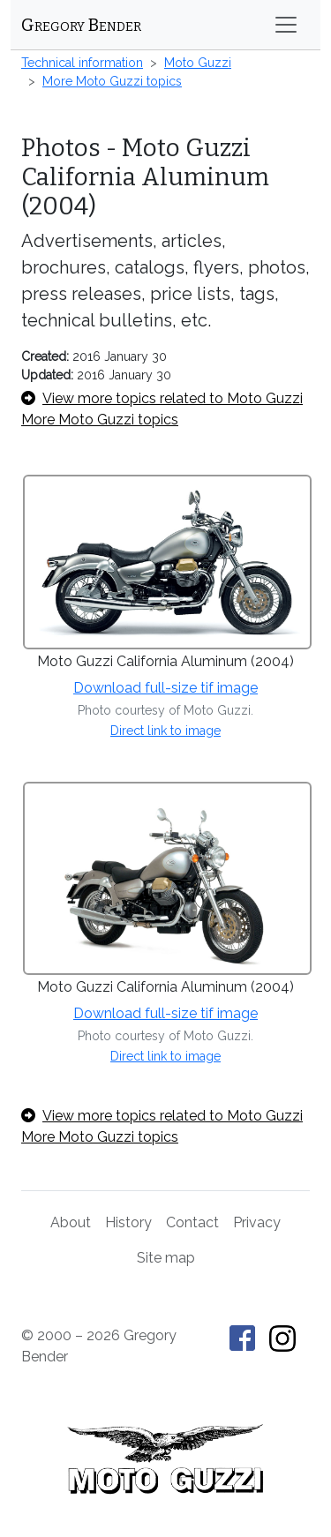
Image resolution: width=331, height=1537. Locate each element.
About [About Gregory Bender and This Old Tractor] (70, 1222)
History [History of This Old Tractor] (128, 1222)
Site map (166, 1257)
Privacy (257, 1222)
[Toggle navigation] (286, 24)
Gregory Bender (81, 24)
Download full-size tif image (165, 687)
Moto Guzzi (197, 63)
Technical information (82, 63)
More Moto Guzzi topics (112, 81)
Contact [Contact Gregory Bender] (192, 1222)
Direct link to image (165, 731)
